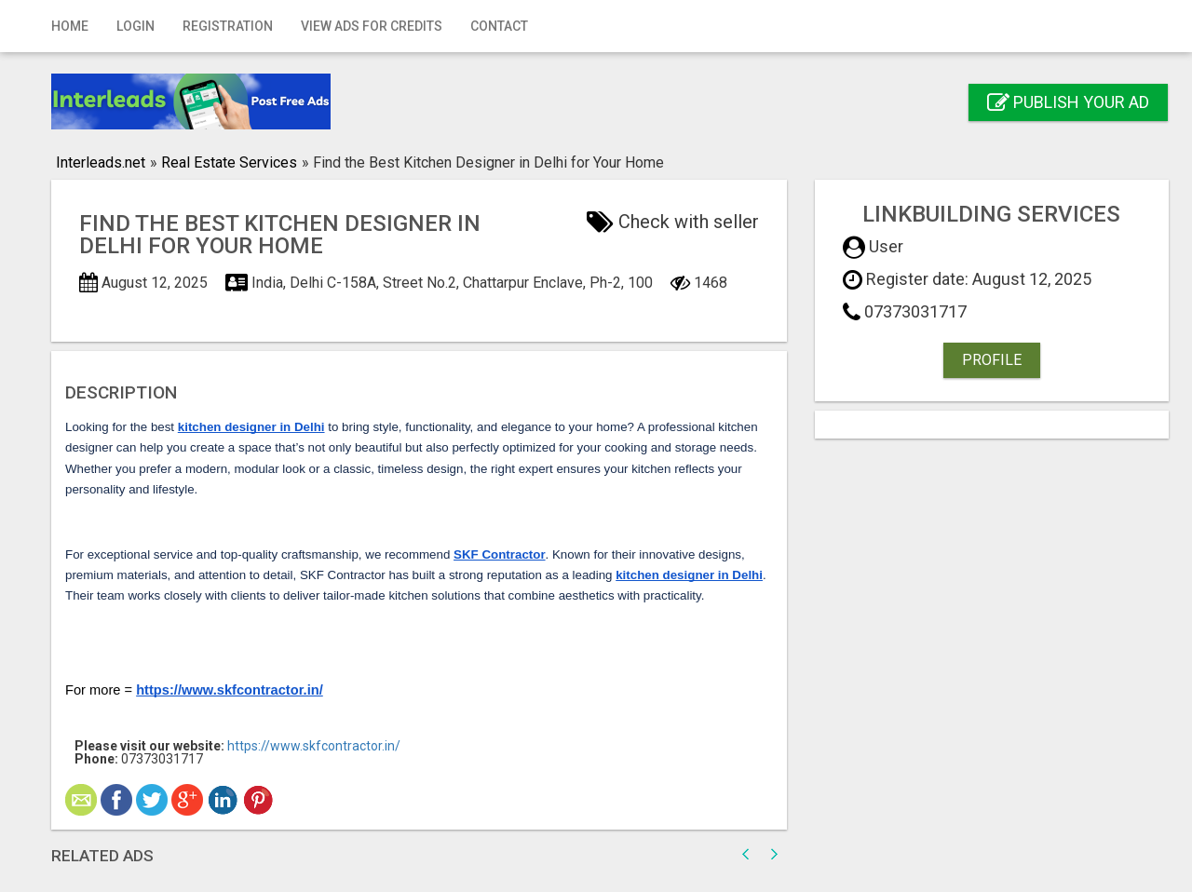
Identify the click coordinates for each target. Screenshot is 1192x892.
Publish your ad (1068, 102)
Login (135, 26)
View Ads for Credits (371, 26)
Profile (992, 360)
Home (69, 26)
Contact (499, 26)
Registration (228, 26)
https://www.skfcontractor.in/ (313, 745)
